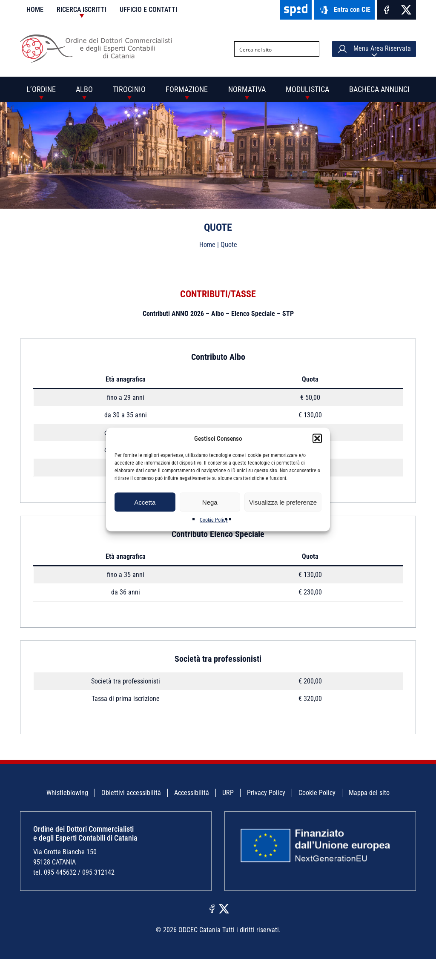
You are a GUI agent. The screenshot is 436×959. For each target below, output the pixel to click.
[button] (317, 438)
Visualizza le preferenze (283, 501)
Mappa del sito (369, 793)
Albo (84, 89)
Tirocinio (129, 89)
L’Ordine (41, 89)
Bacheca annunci (379, 89)
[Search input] (270, 49)
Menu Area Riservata (374, 49)
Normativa (247, 89)
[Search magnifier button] (311, 49)
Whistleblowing (67, 793)
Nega (210, 501)
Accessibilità (191, 793)
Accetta (144, 501)
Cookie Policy (214, 520)
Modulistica (307, 89)
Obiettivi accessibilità (131, 793)
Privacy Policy (266, 793)
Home (34, 10)
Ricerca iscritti (81, 10)
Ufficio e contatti (148, 10)
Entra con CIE (344, 10)
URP (228, 793)
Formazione (187, 89)
